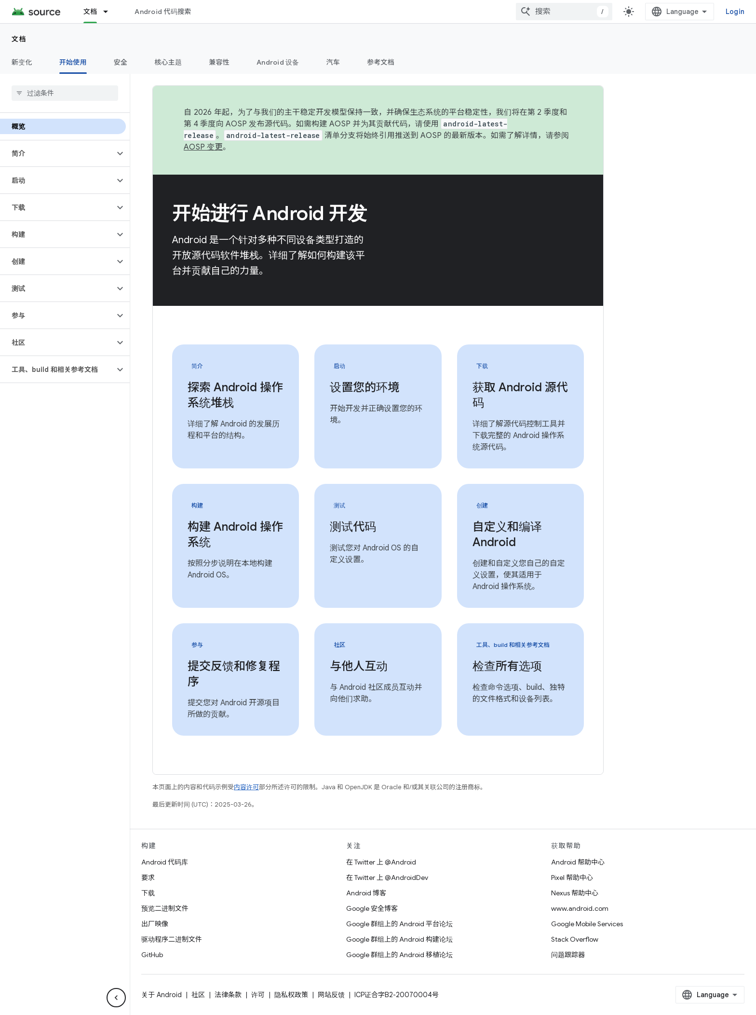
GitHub (152, 954)
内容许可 (246, 787)
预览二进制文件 (165, 908)
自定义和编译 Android (507, 534)
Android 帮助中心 (578, 862)
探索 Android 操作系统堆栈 (235, 395)
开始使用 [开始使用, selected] (73, 62)
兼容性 (219, 62)
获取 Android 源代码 (520, 395)
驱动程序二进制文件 (171, 939)
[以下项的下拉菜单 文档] (110, 11)
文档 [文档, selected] (90, 11)
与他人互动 (359, 666)
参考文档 (380, 62)
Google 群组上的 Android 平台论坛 (399, 923)
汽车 (333, 62)
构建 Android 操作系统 (235, 534)
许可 (258, 995)
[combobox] (564, 11)
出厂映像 (154, 923)
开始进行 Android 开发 (269, 213)
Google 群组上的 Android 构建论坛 (399, 939)
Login (735, 11)
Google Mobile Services (587, 923)
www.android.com (579, 908)
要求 (148, 877)
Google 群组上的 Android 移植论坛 (399, 954)
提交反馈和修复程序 (234, 674)
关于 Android (161, 995)
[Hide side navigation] (116, 997)
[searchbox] (65, 93)
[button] (57, 153)
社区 (198, 995)
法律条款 (228, 995)
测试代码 (353, 527)
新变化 (22, 62)
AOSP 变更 (203, 147)
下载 (148, 893)
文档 (19, 39)
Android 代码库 (164, 862)
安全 (121, 62)
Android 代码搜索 (163, 11)
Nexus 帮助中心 (574, 893)
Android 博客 (366, 893)
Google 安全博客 (372, 908)
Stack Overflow (574, 939)
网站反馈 (331, 995)
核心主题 (168, 62)
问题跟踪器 (568, 954)
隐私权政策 (291, 995)
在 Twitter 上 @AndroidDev (387, 877)
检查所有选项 (507, 666)
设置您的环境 (364, 387)
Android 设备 (277, 62)
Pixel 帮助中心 (572, 877)
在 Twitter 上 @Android (381, 862)
